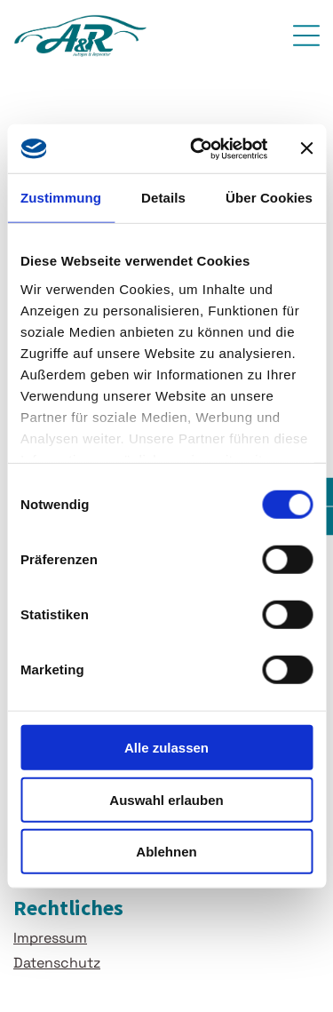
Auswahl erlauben (166, 799)
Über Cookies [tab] (269, 197)
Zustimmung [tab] (60, 197)
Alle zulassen (166, 747)
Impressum (50, 937)
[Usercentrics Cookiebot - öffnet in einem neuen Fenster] (198, 148)
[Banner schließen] (306, 148)
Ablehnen (166, 851)
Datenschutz (56, 962)
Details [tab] (163, 197)
